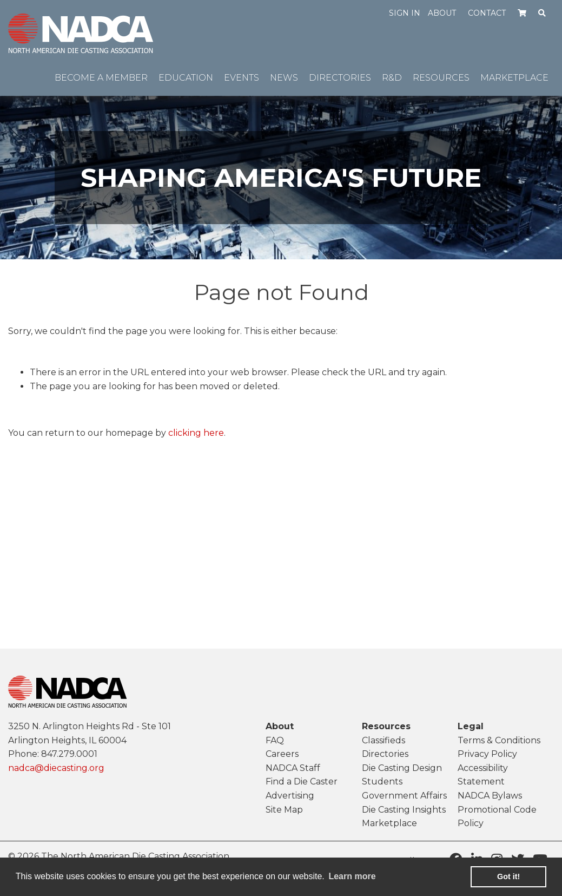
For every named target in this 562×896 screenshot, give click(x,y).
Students (382, 781)
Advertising (290, 795)
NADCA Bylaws (490, 795)
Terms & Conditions (499, 740)
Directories (385, 754)
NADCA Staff (293, 768)
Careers (282, 754)
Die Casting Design (402, 768)
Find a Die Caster (302, 781)
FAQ (275, 740)
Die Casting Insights (404, 810)
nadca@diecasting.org (56, 768)
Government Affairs (404, 795)
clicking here (196, 433)
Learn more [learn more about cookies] (351, 876)
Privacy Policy (487, 754)
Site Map (284, 810)
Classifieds (383, 740)
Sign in (404, 13)
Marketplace (389, 823)
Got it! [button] (508, 876)
